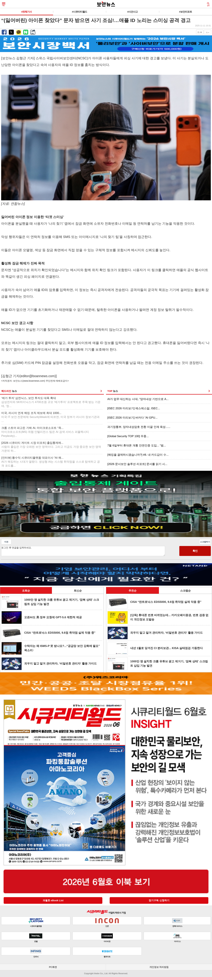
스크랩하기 (205, 542)
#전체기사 (26, 11)
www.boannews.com (33, 380)
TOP (112, 391)
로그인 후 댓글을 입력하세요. (83, 551)
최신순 (78, 590)
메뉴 (3, 4)
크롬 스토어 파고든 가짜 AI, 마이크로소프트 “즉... (45, 431)
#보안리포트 (185, 11)
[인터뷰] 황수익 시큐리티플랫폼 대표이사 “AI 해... (50, 461)
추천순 (133, 590)
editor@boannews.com (38, 376)
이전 (6, 542)
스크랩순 (185, 590)
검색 (208, 4)
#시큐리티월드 (79, 11)
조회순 (26, 590)
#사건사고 (132, 11)
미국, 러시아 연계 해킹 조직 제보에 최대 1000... (50, 417)
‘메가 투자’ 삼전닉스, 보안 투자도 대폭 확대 (51, 402)
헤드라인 (9, 391)
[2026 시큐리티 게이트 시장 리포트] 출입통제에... (51, 446)
